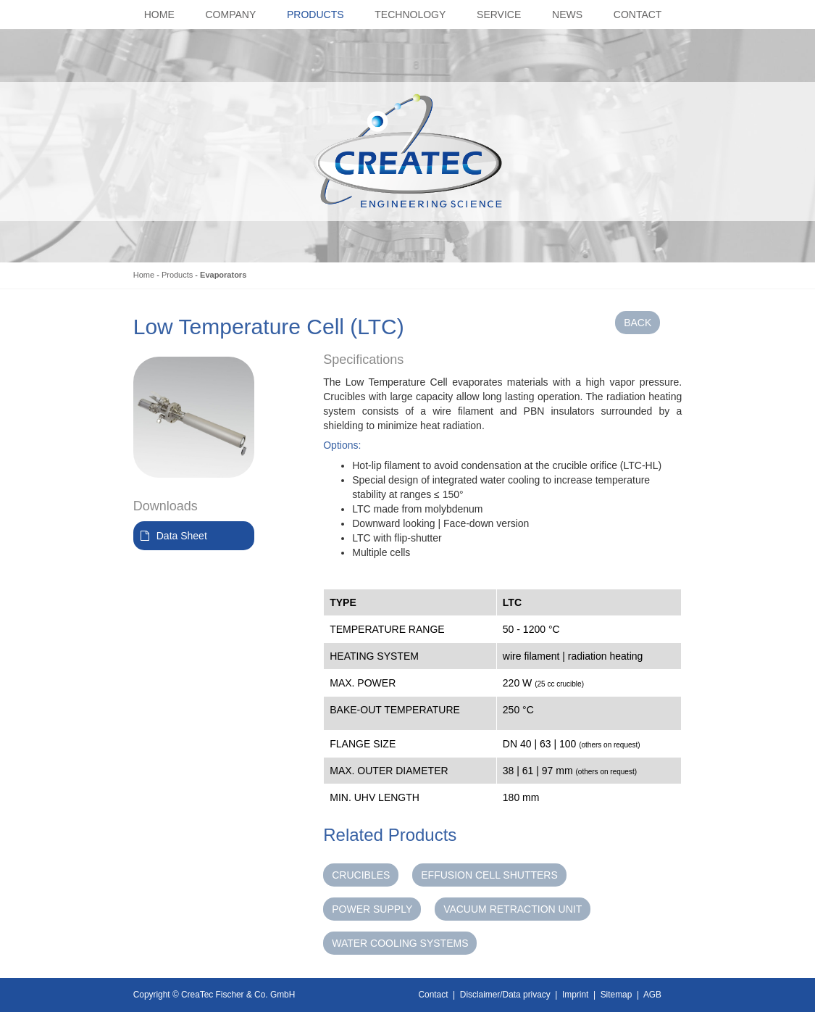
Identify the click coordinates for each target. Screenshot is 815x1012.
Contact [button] (638, 14)
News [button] (567, 14)
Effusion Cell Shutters (489, 875)
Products (177, 274)
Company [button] (231, 14)
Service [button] (499, 14)
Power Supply (372, 909)
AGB (652, 995)
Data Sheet (181, 536)
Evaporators (223, 274)
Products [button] (315, 14)
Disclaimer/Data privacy (505, 995)
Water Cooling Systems (400, 943)
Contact (433, 995)
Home (143, 274)
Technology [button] (410, 14)
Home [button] (159, 14)
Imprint (575, 995)
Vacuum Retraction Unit (512, 909)
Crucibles (361, 875)
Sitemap (616, 995)
